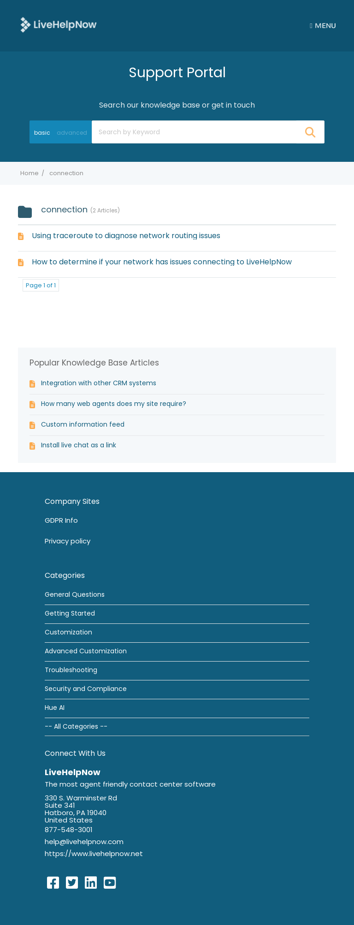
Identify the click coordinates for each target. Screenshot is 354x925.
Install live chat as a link (78, 445)
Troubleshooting (71, 670)
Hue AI (55, 707)
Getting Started (70, 613)
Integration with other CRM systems (98, 383)
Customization (68, 632)
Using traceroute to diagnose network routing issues (126, 235)
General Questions (75, 594)
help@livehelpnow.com (84, 841)
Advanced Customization (86, 651)
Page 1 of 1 (41, 285)
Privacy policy (67, 541)
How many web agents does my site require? (113, 403)
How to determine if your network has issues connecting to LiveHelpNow (162, 262)
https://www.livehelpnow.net (94, 853)
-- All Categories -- (76, 726)
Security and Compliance (86, 688)
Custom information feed (82, 424)
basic (42, 133)
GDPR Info (61, 520)
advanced (72, 133)
